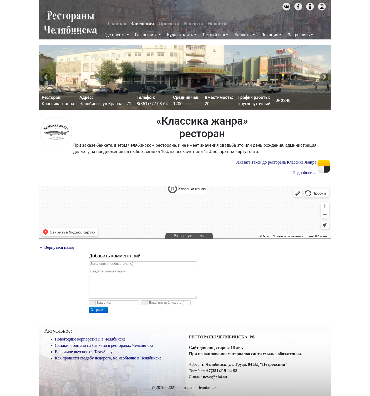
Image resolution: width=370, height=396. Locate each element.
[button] (45, 77)
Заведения (142, 23)
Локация (269, 34)
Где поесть (115, 34)
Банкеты (243, 34)
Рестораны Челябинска (70, 22)
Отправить (99, 310)
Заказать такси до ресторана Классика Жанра (276, 162)
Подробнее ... (304, 172)
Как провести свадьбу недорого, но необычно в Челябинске (108, 358)
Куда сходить (180, 34)
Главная (117, 23)
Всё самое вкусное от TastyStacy (84, 351)
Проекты (168, 23)
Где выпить (146, 34)
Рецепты (193, 23)
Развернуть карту (189, 235)
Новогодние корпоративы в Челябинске (90, 339)
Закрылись (299, 34)
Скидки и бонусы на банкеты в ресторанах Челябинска (104, 345)
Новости (216, 23)
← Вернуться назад (56, 247)
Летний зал (214, 34)
